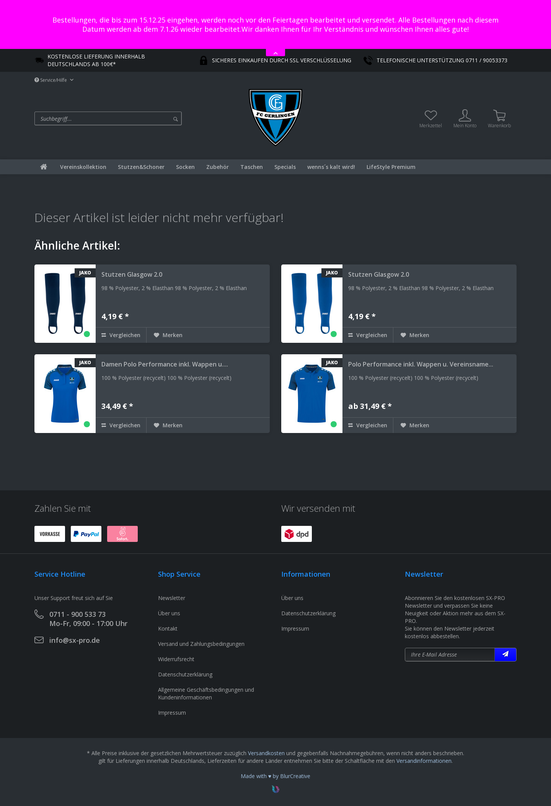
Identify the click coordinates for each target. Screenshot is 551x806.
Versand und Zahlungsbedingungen (201, 643)
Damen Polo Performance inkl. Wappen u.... (164, 364)
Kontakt (168, 628)
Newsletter (171, 598)
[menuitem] (139, 118)
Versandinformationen (424, 760)
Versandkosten (266, 753)
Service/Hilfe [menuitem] (51, 80)
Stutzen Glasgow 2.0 (131, 274)
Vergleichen (120, 335)
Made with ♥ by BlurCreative (275, 776)
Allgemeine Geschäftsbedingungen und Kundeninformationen (206, 693)
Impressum (172, 712)
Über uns (169, 613)
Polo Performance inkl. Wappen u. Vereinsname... (420, 364)
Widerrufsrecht (176, 659)
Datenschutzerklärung (185, 674)
